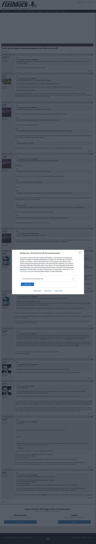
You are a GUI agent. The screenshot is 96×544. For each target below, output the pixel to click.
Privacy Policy (58, 291)
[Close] (80, 253)
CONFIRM (29, 284)
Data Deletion (37, 291)
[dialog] (48, 272)
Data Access (48, 291)
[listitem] (48, 278)
